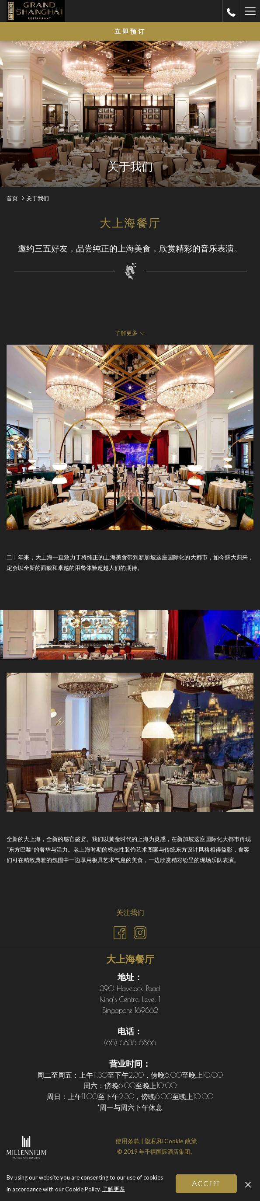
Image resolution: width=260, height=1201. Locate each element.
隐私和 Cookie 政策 (171, 1141)
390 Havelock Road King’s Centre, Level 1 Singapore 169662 (130, 999)
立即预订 (130, 31)
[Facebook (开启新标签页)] (120, 931)
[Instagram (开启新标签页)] (140, 931)
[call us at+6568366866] (231, 11)
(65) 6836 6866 (130, 1043)
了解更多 (114, 1189)
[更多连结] (250, 11)
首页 (12, 198)
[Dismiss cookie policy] (248, 1183)
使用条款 (127, 1141)
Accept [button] (206, 1183)
